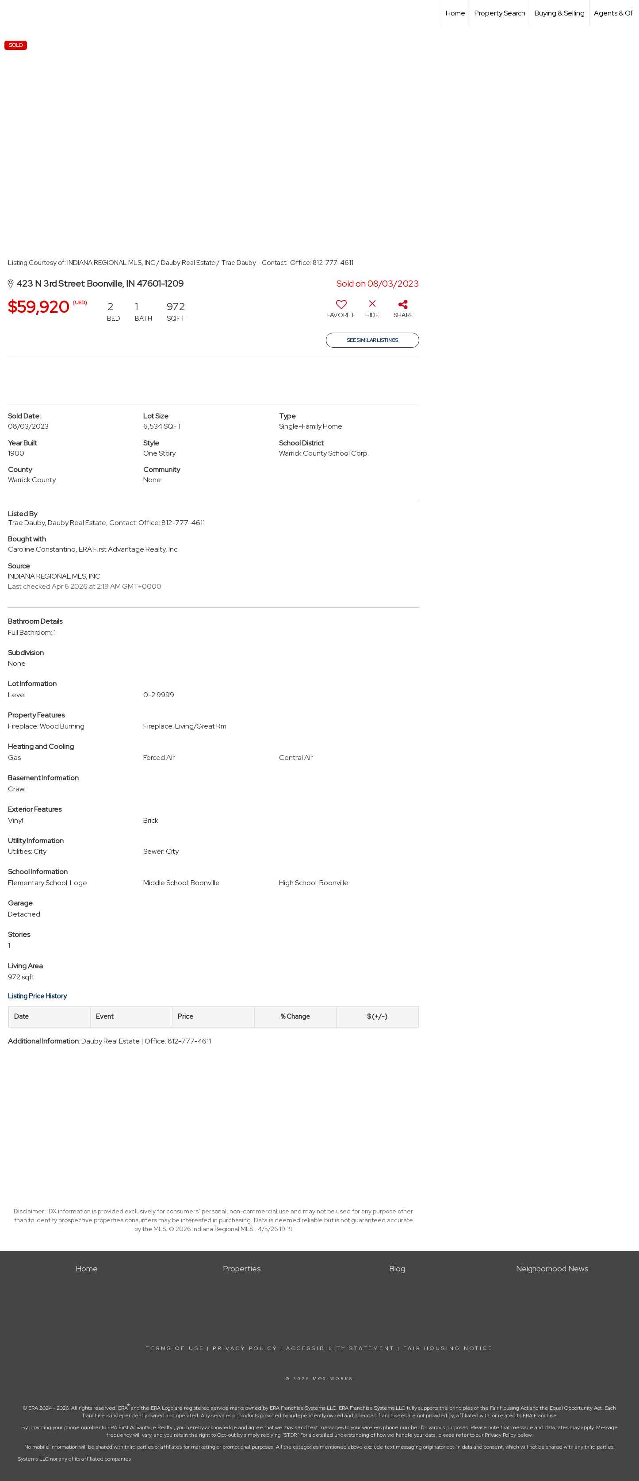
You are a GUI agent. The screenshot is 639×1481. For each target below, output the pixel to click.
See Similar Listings (372, 340)
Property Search (499, 13)
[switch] (341, 312)
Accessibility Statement (340, 1348)
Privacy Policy (245, 1348)
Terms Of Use (175, 1348)
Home (455, 13)
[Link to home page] (11, 13)
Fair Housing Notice (448, 1348)
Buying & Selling (560, 13)
